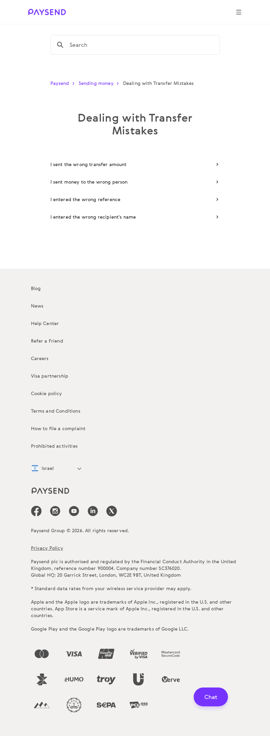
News (37, 305)
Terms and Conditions (55, 411)
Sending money (100, 83)
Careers (40, 358)
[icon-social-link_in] (55, 511)
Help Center (45, 323)
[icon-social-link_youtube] (74, 511)
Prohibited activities (54, 446)
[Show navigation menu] (238, 12)
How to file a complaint (58, 428)
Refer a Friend (47, 341)
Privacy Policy (47, 548)
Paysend (63, 83)
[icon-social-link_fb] (36, 511)
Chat (210, 697)
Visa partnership (50, 376)
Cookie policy (46, 393)
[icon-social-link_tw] (111, 511)
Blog (36, 288)
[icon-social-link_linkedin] (92, 511)
